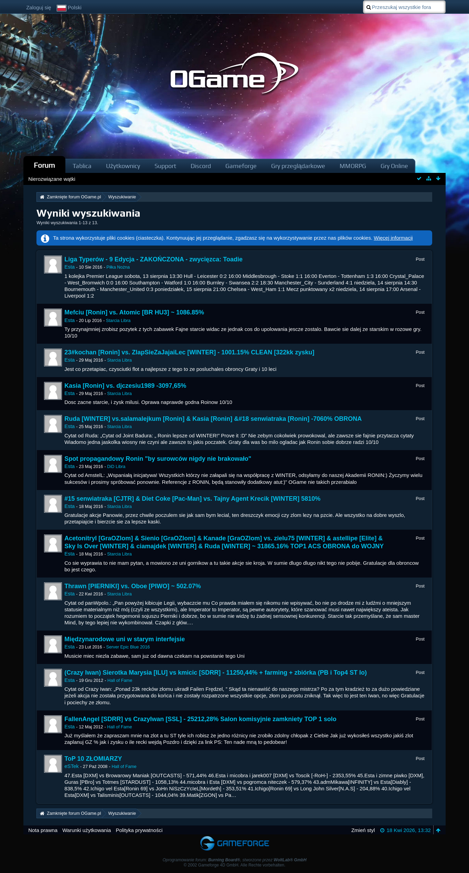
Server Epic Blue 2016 (128, 646)
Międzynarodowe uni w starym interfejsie (124, 639)
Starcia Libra (118, 320)
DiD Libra (116, 466)
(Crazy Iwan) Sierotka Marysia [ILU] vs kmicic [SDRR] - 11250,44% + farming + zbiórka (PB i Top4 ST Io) (215, 672)
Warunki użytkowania (86, 830)
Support (165, 165)
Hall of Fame (119, 680)
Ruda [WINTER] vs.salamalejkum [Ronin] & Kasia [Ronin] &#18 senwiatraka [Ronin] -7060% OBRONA (213, 418)
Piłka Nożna (118, 267)
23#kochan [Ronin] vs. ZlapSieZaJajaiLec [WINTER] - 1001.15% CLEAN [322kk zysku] (189, 352)
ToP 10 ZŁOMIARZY (93, 758)
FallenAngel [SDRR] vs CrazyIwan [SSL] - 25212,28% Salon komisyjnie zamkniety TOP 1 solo (200, 719)
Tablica (82, 165)
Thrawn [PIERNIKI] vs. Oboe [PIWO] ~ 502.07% (132, 586)
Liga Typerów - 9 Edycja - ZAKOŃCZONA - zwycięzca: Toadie (153, 259)
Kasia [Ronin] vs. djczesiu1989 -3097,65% (125, 385)
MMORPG (353, 165)
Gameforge (241, 165)
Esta (69, 267)
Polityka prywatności (139, 830)
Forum (44, 165)
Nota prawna (42, 830)
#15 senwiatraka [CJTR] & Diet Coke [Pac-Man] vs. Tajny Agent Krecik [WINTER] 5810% (192, 498)
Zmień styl (363, 830)
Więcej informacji (393, 238)
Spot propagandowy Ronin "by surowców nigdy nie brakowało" (157, 458)
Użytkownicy (123, 165)
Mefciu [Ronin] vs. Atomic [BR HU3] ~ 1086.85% (134, 312)
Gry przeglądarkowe (298, 165)
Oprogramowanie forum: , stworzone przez (234, 860)
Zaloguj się (38, 7)
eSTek (71, 766)
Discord (201, 165)
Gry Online (394, 165)
